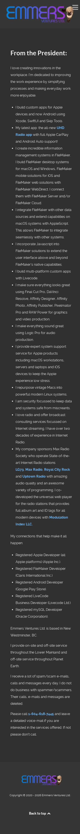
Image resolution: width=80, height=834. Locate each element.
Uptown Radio (34, 476)
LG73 (20, 470)
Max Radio (33, 470)
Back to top (40, 813)
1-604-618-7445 (41, 714)
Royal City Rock (57, 470)
